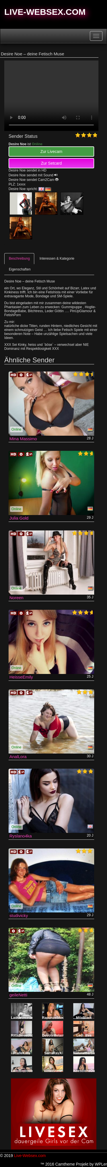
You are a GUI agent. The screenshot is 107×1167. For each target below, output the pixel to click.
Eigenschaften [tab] (20, 269)
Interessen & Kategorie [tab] (56, 259)
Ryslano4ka (20, 835)
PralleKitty (21, 1053)
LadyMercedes (23, 1018)
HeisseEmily (21, 677)
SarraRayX (53, 1053)
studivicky (18, 915)
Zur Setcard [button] (51, 163)
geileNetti (18, 994)
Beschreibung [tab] (19, 259)
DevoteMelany (53, 1035)
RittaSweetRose (24, 1035)
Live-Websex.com (45, 12)
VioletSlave (53, 1071)
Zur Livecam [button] (51, 151)
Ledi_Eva (84, 1035)
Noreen (16, 597)
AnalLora (18, 756)
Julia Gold (19, 518)
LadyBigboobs (23, 1071)
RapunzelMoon (54, 1018)
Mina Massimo (23, 438)
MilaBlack (84, 1018)
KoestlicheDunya (87, 1071)
